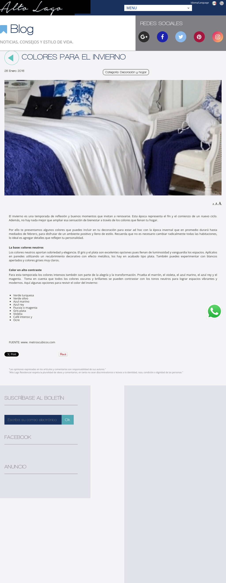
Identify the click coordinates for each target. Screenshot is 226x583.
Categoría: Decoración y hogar (126, 72)
